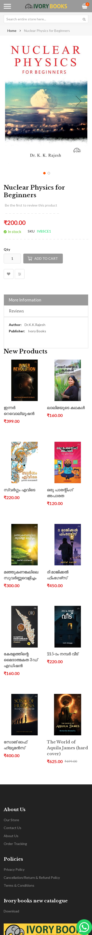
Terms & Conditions (19, 885)
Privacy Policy (14, 869)
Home (11, 30)
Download (11, 911)
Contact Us (12, 828)
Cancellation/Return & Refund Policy (32, 877)
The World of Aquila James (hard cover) (67, 748)
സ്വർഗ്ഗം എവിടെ (19, 490)
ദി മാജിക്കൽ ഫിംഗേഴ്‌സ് (57, 575)
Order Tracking (15, 844)
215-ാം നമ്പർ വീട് (62, 654)
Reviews (16, 311)
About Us (11, 836)
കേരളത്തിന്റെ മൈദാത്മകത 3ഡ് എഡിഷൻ (21, 660)
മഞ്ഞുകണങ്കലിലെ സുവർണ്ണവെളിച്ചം (21, 575)
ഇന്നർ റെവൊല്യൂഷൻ (19, 410)
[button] (78, 101)
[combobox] (46, 19)
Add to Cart (46, 258)
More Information (25, 300)
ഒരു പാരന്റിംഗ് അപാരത (60, 493)
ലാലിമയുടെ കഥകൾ (66, 407)
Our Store (11, 820)
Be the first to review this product (31, 205)
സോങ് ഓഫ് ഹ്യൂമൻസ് (15, 745)
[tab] (46, 299)
